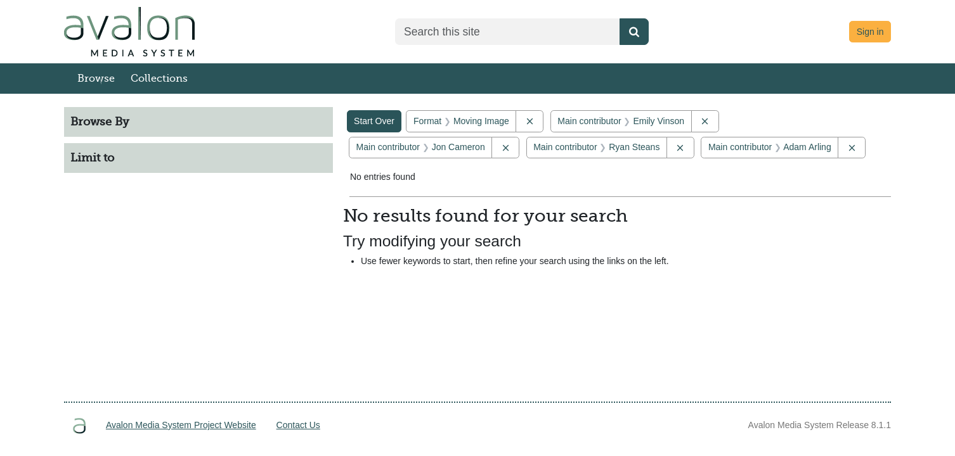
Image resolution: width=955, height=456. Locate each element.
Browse (96, 78)
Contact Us (298, 425)
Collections (159, 78)
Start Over (374, 121)
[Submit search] (634, 31)
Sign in (870, 32)
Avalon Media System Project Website (181, 425)
